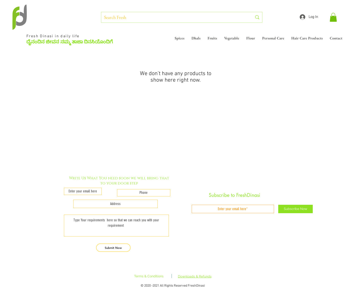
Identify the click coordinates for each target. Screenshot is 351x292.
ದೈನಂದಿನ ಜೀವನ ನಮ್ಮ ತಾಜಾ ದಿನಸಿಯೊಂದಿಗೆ (69, 42)
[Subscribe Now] (295, 209)
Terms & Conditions (148, 276)
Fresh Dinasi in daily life (53, 36)
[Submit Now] (113, 247)
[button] (333, 17)
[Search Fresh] (174, 17)
